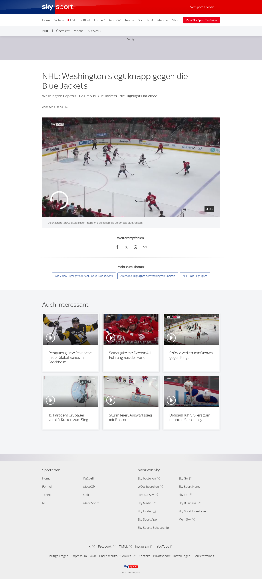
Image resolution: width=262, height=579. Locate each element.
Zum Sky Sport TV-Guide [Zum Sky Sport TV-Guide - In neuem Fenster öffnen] (201, 20)
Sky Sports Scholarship (153, 527)
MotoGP (115, 20)
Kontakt (144, 556)
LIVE (73, 20)
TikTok (125, 547)
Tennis (129, 20)
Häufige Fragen (57, 556)
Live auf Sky (147, 495)
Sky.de (184, 495)
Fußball (85, 20)
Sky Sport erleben (202, 7)
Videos (59, 20)
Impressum (79, 556)
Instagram (143, 547)
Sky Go (185, 479)
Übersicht (63, 31)
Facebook (106, 547)
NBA (150, 20)
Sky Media (146, 503)
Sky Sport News (189, 486)
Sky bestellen (148, 479)
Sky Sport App (147, 519)
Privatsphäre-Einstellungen (171, 556)
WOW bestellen (150, 487)
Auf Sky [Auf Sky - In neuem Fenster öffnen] (93, 31)
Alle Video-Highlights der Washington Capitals (147, 276)
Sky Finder (146, 511)
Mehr (162, 20)
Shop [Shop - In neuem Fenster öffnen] (175, 20)
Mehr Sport (91, 503)
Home (46, 20)
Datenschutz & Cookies (116, 556)
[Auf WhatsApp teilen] (135, 247)
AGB (93, 556)
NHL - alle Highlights (195, 276)
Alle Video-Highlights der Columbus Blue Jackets (84, 276)
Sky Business (189, 503)
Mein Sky (186, 520)
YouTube (164, 547)
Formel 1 (99, 20)
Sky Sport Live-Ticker (193, 511)
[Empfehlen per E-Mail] (144, 247)
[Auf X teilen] (126, 247)
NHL (45, 31)
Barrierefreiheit (204, 556)
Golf (141, 20)
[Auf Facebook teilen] (117, 247)
